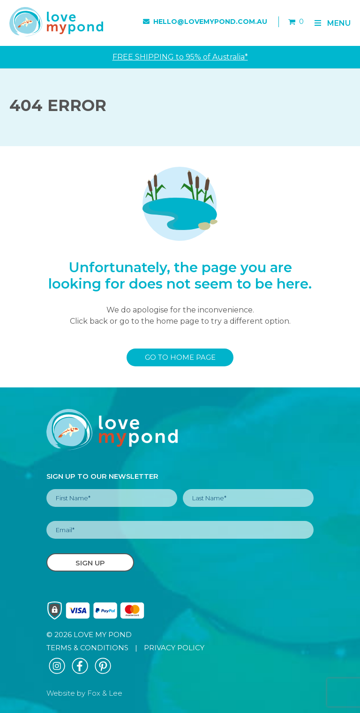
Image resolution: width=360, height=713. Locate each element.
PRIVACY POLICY (174, 647)
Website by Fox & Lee (84, 693)
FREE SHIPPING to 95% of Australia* (180, 56)
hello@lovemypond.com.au (205, 21)
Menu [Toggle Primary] (332, 23)
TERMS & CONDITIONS (87, 647)
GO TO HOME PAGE (180, 357)
